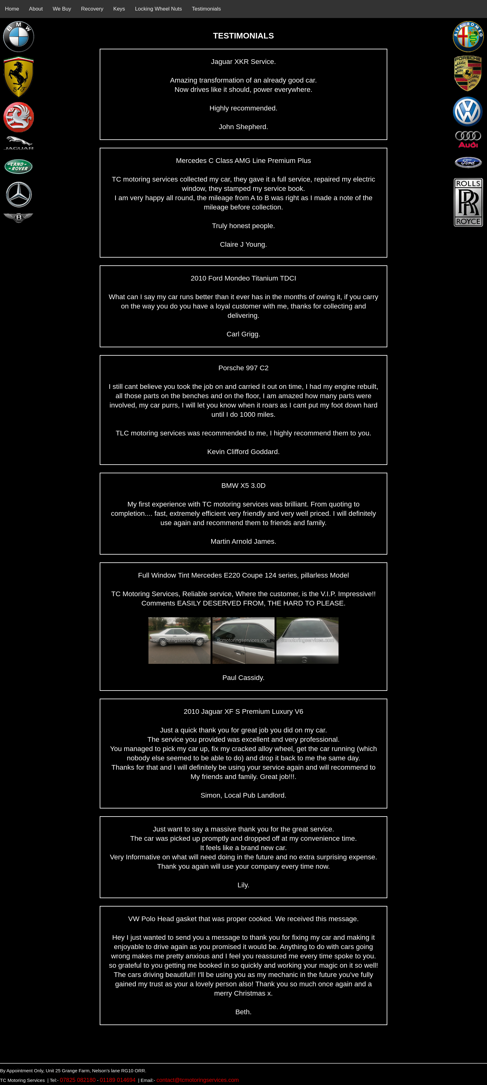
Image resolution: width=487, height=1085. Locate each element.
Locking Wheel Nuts (158, 9)
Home (12, 9)
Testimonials (206, 9)
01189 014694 (117, 1080)
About (36, 9)
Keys (119, 9)
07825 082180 (78, 1080)
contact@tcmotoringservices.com (198, 1080)
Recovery (92, 9)
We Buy (62, 9)
